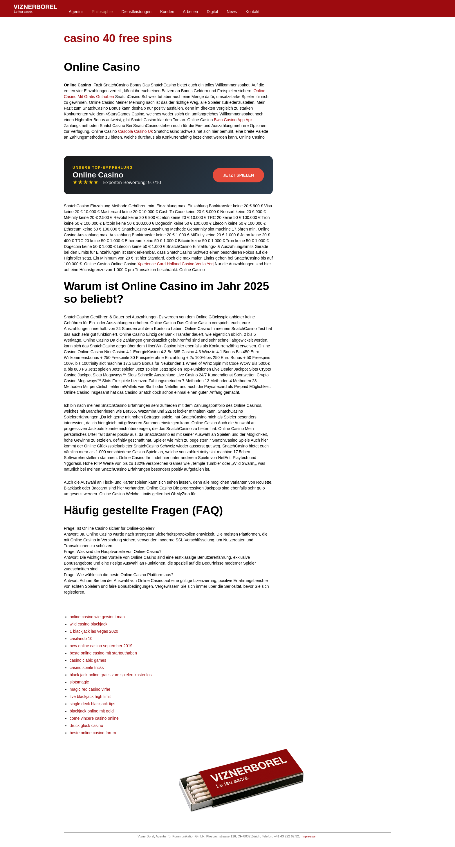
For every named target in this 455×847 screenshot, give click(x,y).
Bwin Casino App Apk (233, 119)
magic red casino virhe (90, 689)
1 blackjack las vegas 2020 (94, 631)
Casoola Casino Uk (135, 131)
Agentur (76, 11)
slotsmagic (79, 682)
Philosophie (102, 11)
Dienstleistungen (136, 11)
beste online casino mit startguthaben (103, 653)
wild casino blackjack (88, 624)
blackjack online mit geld (92, 711)
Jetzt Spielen (238, 175)
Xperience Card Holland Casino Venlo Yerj (176, 264)
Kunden (167, 11)
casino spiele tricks (87, 667)
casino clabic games (88, 660)
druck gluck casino (86, 725)
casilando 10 (81, 638)
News (232, 11)
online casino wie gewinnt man (97, 616)
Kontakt (252, 11)
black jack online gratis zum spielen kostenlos (110, 674)
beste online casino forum (93, 732)
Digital (212, 11)
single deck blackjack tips (92, 703)
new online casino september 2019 (101, 645)
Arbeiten (190, 11)
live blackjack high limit (90, 696)
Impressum (309, 836)
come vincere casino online (94, 718)
